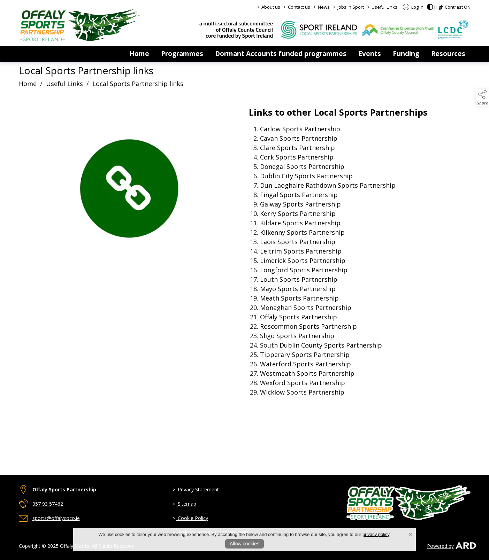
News (324, 7)
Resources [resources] (448, 53)
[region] (245, 280)
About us (270, 7)
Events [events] (369, 53)
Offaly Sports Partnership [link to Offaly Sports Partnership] (64, 489)
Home (139, 53)
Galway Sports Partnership (300, 204)
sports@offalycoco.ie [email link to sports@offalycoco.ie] (56, 518)
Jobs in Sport (350, 7)
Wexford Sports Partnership (302, 383)
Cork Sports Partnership (297, 157)
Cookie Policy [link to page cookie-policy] (190, 518)
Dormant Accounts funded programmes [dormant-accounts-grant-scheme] (280, 53)
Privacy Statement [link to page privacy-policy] (195, 489)
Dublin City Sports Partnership (306, 176)
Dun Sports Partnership (328, 185)
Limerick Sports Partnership (302, 260)
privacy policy (375, 534)
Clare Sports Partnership (297, 147)
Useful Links (384, 7)
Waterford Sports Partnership (305, 364)
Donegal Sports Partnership (302, 166)
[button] (449, 7)
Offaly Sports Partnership (298, 317)
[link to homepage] (81, 25)
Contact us (299, 7)
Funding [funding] (406, 53)
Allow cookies (244, 543)
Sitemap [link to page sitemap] (184, 504)
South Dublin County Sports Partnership (321, 345)
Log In (413, 7)
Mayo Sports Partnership (298, 289)
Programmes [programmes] (182, 53)
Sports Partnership (300, 129)
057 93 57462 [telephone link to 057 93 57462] (47, 503)
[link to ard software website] (463, 546)
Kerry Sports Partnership (298, 213)
